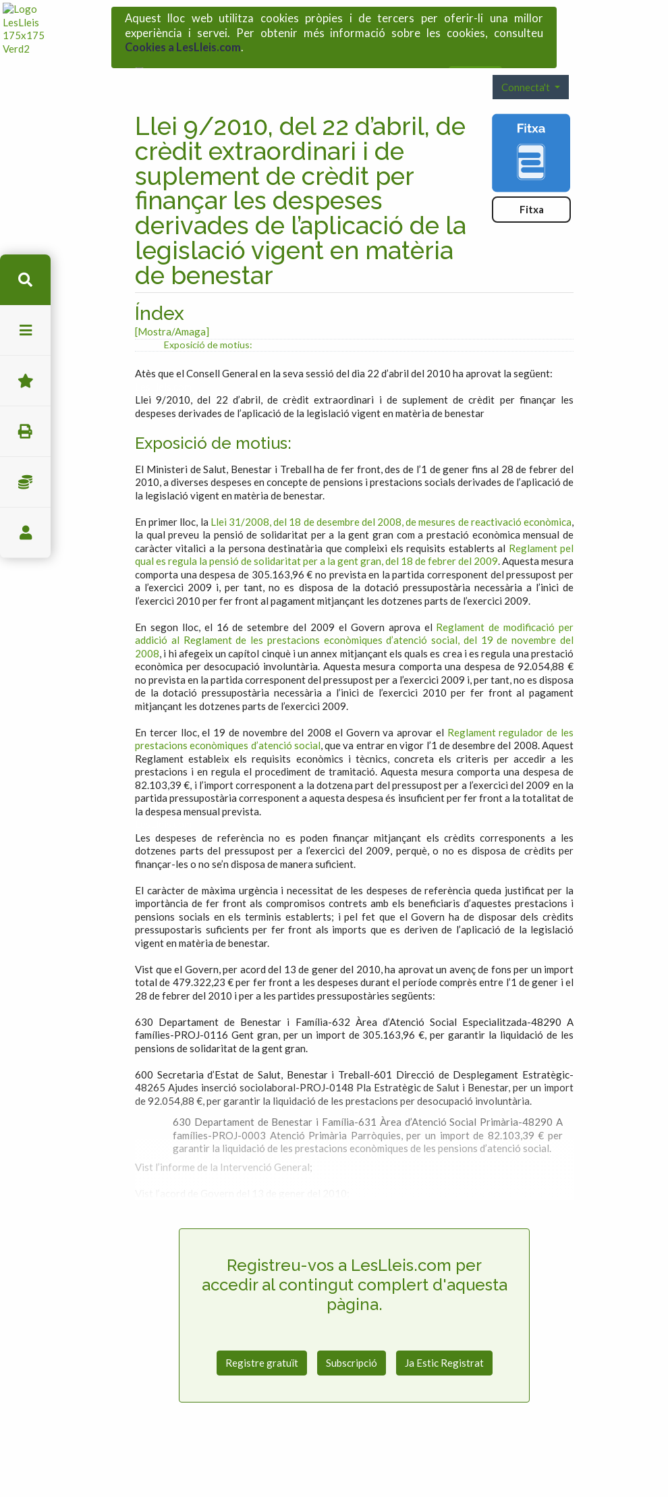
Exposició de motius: (208, 307)
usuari (25, 533)
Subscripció (351, 1325)
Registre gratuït (261, 1325)
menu (25, 330)
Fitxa (532, 172)
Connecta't (526, 49)
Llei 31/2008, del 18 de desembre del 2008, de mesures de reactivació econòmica (391, 485)
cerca (25, 279)
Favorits (25, 381)
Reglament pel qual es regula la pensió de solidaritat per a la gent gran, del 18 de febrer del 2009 (354, 517)
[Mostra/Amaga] (172, 294)
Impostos (25, 482)
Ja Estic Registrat (444, 1325)
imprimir (25, 431)
